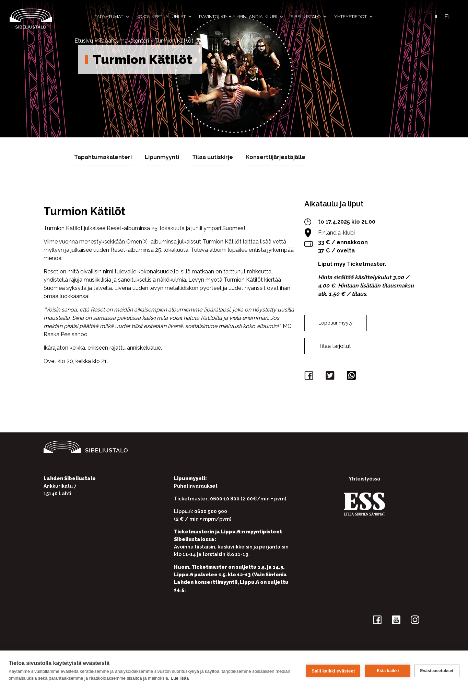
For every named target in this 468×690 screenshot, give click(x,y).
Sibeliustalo (309, 17)
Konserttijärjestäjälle (275, 157)
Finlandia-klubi (261, 17)
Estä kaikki (387, 670)
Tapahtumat (112, 17)
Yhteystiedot (353, 17)
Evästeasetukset (436, 670)
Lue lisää (180, 678)
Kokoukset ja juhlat (164, 17)
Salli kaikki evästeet (332, 670)
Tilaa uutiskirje (212, 157)
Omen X (136, 241)
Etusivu (83, 40)
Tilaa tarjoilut (334, 345)
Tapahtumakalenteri (123, 40)
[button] (436, 17)
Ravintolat (215, 17)
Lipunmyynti (162, 157)
